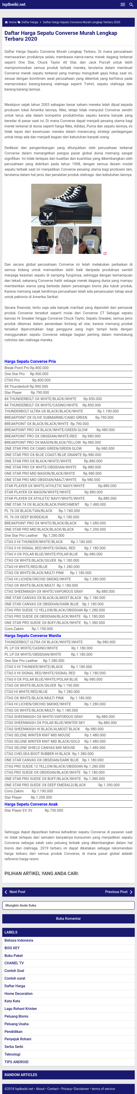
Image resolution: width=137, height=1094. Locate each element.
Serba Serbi (14, 1047)
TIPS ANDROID (17, 1062)
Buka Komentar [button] (68, 918)
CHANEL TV (14, 963)
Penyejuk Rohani (18, 1039)
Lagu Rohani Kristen (21, 1009)
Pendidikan (14, 1031)
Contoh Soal (14, 971)
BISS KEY (12, 948)
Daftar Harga (15, 986)
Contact (53, 1089)
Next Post (17, 892)
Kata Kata (12, 1001)
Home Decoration (19, 994)
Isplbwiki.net (13, 4)
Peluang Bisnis (16, 1016)
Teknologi (12, 1054)
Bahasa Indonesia (19, 940)
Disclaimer (81, 1089)
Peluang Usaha (17, 1024)
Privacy (66, 1089)
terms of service (103, 1089)
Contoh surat (15, 978)
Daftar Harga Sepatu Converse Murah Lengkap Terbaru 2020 (61, 36)
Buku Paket (14, 956)
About (40, 1089)
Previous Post (116, 892)
